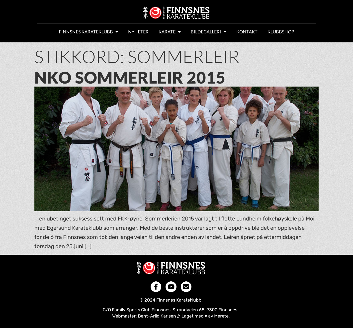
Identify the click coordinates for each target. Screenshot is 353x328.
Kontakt (247, 31)
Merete (221, 316)
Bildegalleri (208, 31)
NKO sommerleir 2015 (130, 77)
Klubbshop (280, 31)
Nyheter (138, 31)
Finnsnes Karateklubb (88, 31)
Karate (170, 31)
